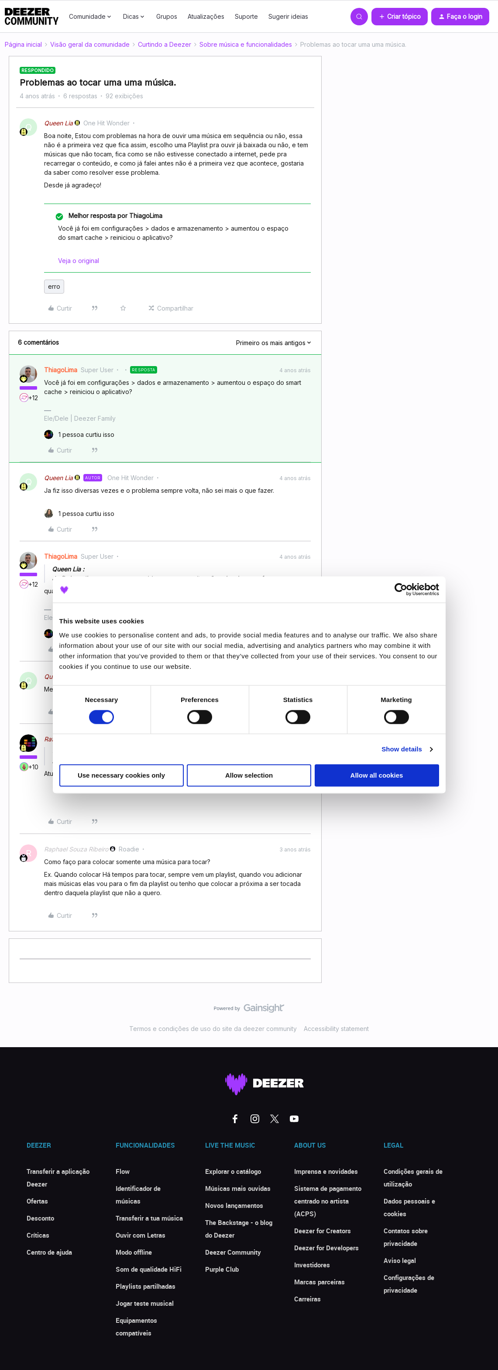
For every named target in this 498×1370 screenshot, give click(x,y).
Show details (401, 749)
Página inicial (23, 44)
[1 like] (79, 434)
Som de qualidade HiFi (149, 1269)
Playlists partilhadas (145, 1286)
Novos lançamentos (234, 1205)
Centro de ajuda (49, 1252)
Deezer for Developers (326, 1247)
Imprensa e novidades (326, 1171)
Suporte (246, 16)
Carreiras (307, 1298)
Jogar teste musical (145, 1303)
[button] (399, 16)
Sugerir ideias (288, 16)
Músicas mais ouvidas (238, 1188)
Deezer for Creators (322, 1230)
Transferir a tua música (149, 1218)
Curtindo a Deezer (164, 44)
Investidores (312, 1264)
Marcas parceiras (319, 1281)
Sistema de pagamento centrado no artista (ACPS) (327, 1201)
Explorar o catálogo (233, 1171)
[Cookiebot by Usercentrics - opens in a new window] (401, 589)
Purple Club (222, 1269)
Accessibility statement (336, 1028)
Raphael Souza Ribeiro (76, 849)
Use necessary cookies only (121, 775)
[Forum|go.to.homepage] (32, 16)
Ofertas (37, 1201)
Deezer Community (233, 1252)
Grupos (166, 16)
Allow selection (249, 775)
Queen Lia (58, 123)
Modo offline (134, 1252)
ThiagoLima (60, 370)
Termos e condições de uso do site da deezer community (213, 1028)
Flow (123, 1171)
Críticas (38, 1235)
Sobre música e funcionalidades (245, 44)
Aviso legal (400, 1260)
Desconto (40, 1218)
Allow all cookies (376, 775)
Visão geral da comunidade (90, 44)
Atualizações (206, 16)
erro (54, 286)
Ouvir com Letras (140, 1235)
